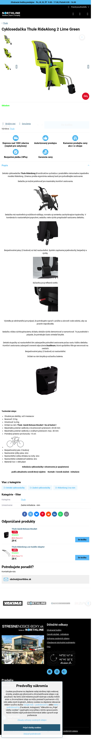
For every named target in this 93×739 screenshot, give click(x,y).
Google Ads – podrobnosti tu (35, 705)
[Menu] (87, 14)
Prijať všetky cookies (32, 727)
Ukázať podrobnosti (32, 734)
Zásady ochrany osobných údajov (63, 731)
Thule (12, 129)
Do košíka (66, 114)
